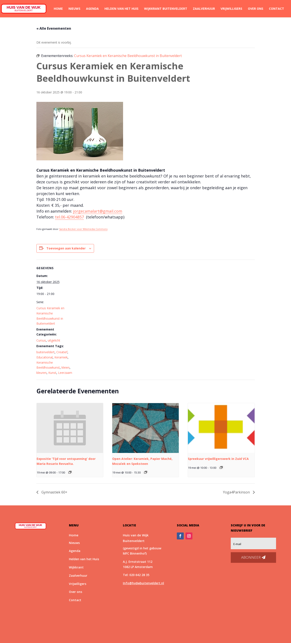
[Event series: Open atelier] (145, 472)
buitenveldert (45, 352)
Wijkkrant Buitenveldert (165, 9)
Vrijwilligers (231, 9)
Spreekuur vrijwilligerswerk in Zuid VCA (218, 459)
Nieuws (74, 9)
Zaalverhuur (204, 9)
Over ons (255, 9)
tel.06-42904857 (69, 217)
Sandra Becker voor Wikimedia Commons (83, 229)
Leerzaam (65, 373)
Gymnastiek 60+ (54, 492)
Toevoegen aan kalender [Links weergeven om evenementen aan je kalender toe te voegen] (66, 248)
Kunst (52, 373)
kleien (66, 367)
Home (58, 9)
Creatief (61, 352)
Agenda (92, 9)
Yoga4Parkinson (237, 492)
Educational (44, 357)
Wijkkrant (76, 567)
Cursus (41, 340)
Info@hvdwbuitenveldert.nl (143, 583)
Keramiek (61, 357)
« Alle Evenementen (53, 28)
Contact (276, 9)
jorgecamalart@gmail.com (97, 211)
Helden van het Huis (121, 9)
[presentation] (70, 428)
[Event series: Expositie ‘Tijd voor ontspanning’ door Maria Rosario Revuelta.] (70, 472)
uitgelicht (54, 340)
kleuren (41, 373)
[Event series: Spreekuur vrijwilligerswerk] (221, 467)
